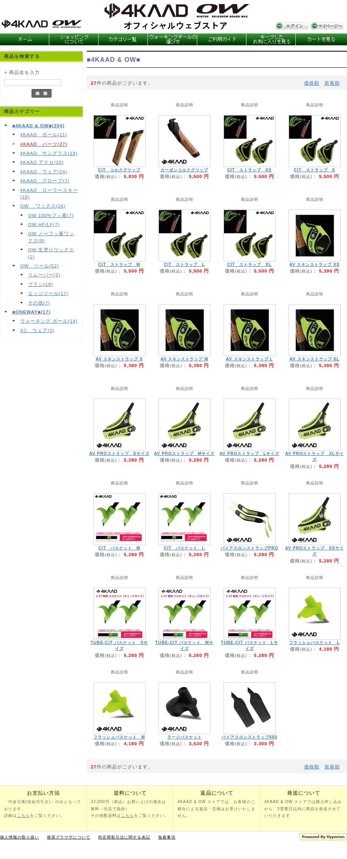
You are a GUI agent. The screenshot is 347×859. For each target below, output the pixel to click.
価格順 (311, 82)
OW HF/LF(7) (44, 224)
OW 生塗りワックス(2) (51, 253)
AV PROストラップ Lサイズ (250, 453)
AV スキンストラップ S (119, 359)
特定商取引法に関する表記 (124, 837)
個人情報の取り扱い (19, 837)
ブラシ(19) (40, 284)
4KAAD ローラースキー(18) (49, 193)
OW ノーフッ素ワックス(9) (51, 237)
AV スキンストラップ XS (314, 264)
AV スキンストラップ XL (314, 359)
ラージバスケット (184, 737)
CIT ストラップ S (314, 170)
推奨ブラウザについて (68, 837)
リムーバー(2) (44, 274)
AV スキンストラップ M (184, 359)
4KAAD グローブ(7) (44, 180)
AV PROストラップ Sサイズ (119, 453)
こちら (23, 815)
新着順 (332, 82)
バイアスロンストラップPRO (249, 548)
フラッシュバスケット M (119, 737)
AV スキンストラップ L (249, 359)
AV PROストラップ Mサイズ (184, 453)
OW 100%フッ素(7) (51, 215)
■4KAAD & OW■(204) (38, 125)
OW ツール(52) (39, 265)
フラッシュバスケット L (314, 642)
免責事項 (166, 837)
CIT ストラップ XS (249, 170)
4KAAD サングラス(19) (49, 153)
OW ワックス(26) (43, 205)
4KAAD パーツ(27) (43, 144)
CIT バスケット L (184, 548)
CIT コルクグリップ (119, 170)
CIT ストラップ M (119, 264)
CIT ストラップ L (184, 264)
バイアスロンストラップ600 (249, 737)
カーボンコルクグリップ (184, 170)
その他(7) (39, 302)
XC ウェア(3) (37, 330)
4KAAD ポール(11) (43, 134)
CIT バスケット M (119, 548)
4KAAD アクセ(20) (42, 162)
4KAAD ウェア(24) (43, 171)
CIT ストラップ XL (249, 264)
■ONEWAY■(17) (31, 311)
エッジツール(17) (48, 293)
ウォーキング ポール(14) (49, 320)
